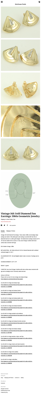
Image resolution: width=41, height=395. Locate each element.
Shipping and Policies (9, 377)
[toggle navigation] (2, 2)
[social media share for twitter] (4, 225)
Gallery (22, 377)
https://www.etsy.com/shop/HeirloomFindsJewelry (12, 279)
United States (9, 219)
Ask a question (13, 225)
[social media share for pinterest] (7, 225)
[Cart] (39, 2)
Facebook (3, 383)
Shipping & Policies (10, 231)
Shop (2, 377)
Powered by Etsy (4, 392)
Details (3, 231)
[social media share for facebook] (1, 225)
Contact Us (17, 377)
